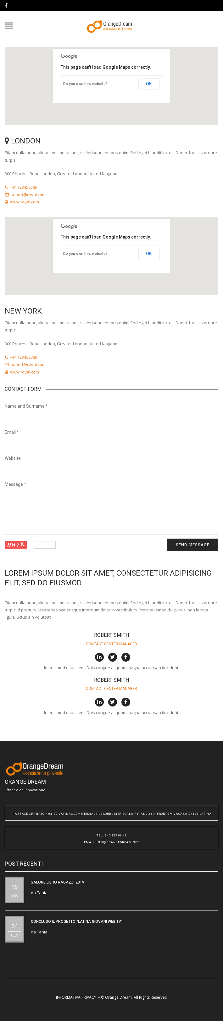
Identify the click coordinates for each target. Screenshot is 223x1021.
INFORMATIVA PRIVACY (76, 997)
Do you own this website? (85, 84)
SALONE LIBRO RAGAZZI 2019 (57, 882)
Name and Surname (26, 406)
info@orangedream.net (118, 842)
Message (15, 484)
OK (149, 83)
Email (12, 432)
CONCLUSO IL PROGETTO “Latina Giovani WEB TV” (77, 921)
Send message (192, 544)
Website (13, 458)
